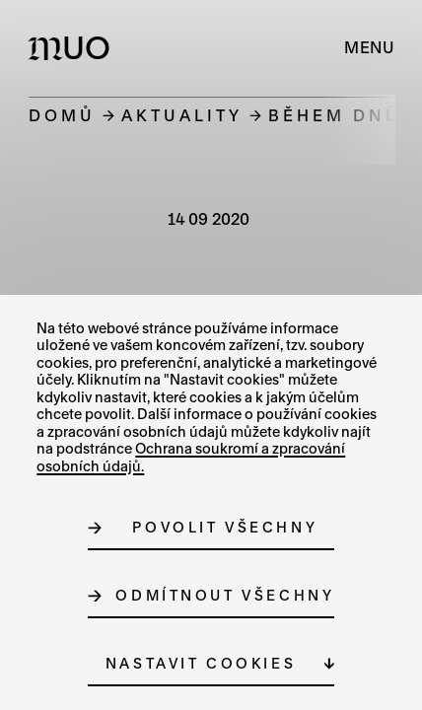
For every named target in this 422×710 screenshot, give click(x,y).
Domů (62, 115)
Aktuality (182, 115)
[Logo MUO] (73, 47)
